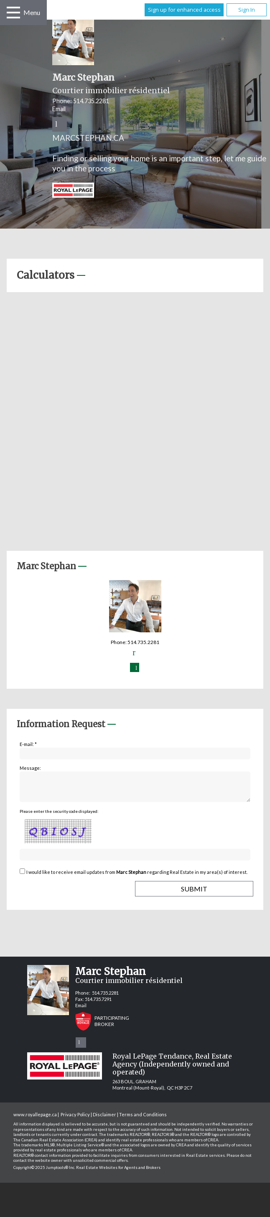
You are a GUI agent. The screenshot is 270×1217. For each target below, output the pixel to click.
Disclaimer (104, 1119)
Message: (30, 768)
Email (59, 108)
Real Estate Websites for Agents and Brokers (118, 1172)
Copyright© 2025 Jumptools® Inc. (44, 1172)
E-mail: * (28, 744)
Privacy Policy (75, 1119)
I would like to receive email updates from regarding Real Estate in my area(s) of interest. (136, 877)
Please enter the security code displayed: (59, 816)
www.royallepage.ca (35, 1119)
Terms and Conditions (143, 1119)
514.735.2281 (91, 100)
